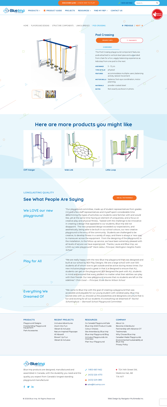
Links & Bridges (83, 25)
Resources (84, 10)
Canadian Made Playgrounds (128, 337)
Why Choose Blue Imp (125, 334)
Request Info (107, 40)
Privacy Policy (122, 344)
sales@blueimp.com (95, 384)
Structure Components (63, 25)
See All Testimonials (125, 198)
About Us (120, 323)
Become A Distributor (125, 326)
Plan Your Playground (95, 342)
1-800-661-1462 (93, 369)
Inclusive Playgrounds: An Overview (96, 338)
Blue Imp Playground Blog (97, 334)
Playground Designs (40, 25)
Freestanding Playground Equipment (34, 327)
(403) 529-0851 (93, 380)
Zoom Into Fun (60, 326)
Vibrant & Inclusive (62, 329)
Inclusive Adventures (63, 323)
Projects (70, 10)
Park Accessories (30, 330)
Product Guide (52, 10)
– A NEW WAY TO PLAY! (78, 3)
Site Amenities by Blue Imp (96, 332)
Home (25, 25)
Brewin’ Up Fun (61, 337)
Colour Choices (91, 329)
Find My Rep (101, 10)
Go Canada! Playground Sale (97, 323)
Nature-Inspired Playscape (65, 332)
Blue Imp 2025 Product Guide (98, 326)
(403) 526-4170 (93, 375)
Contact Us (116, 10)
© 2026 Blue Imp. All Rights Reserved (39, 399)
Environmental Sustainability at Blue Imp (129, 341)
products (34, 10)
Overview (107, 47)
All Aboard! (59, 334)
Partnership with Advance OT (129, 329)
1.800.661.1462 (125, 3)
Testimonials (121, 332)
